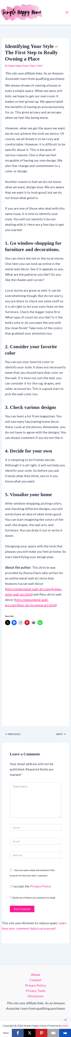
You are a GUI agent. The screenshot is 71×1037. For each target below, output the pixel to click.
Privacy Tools (35, 991)
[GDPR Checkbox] (11, 886)
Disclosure (35, 996)
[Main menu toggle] (67, 12)
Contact (35, 980)
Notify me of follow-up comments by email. (34, 897)
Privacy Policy (40, 886)
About (35, 974)
